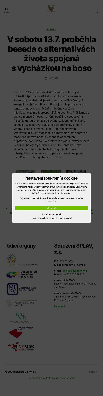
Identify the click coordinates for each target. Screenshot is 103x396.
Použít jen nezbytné (51, 214)
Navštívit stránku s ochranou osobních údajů (51, 218)
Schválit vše (51, 208)
